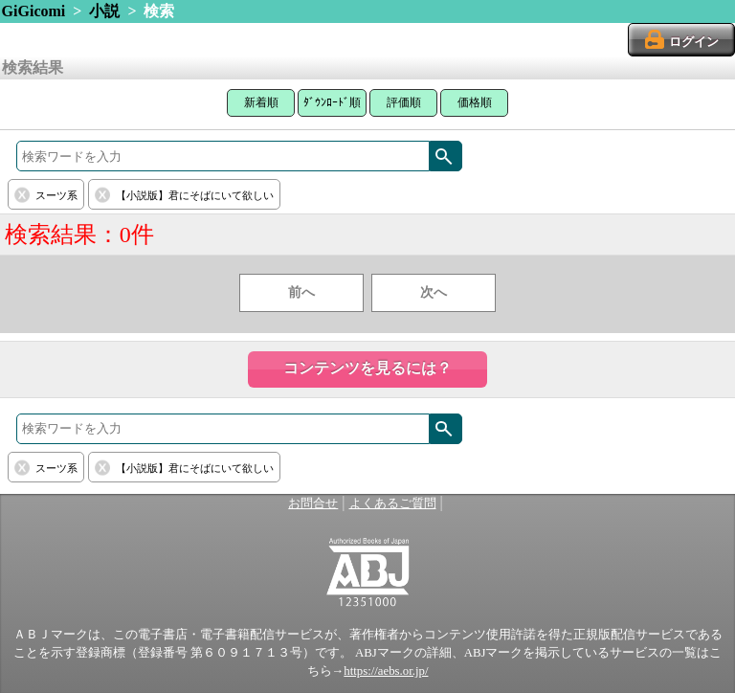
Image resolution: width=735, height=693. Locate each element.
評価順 (404, 102)
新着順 (261, 102)
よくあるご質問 (392, 503)
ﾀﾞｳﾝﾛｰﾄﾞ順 (332, 102)
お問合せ (313, 503)
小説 (104, 11)
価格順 (474, 102)
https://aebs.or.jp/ (386, 671)
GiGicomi (34, 11)
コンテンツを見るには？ (367, 368)
